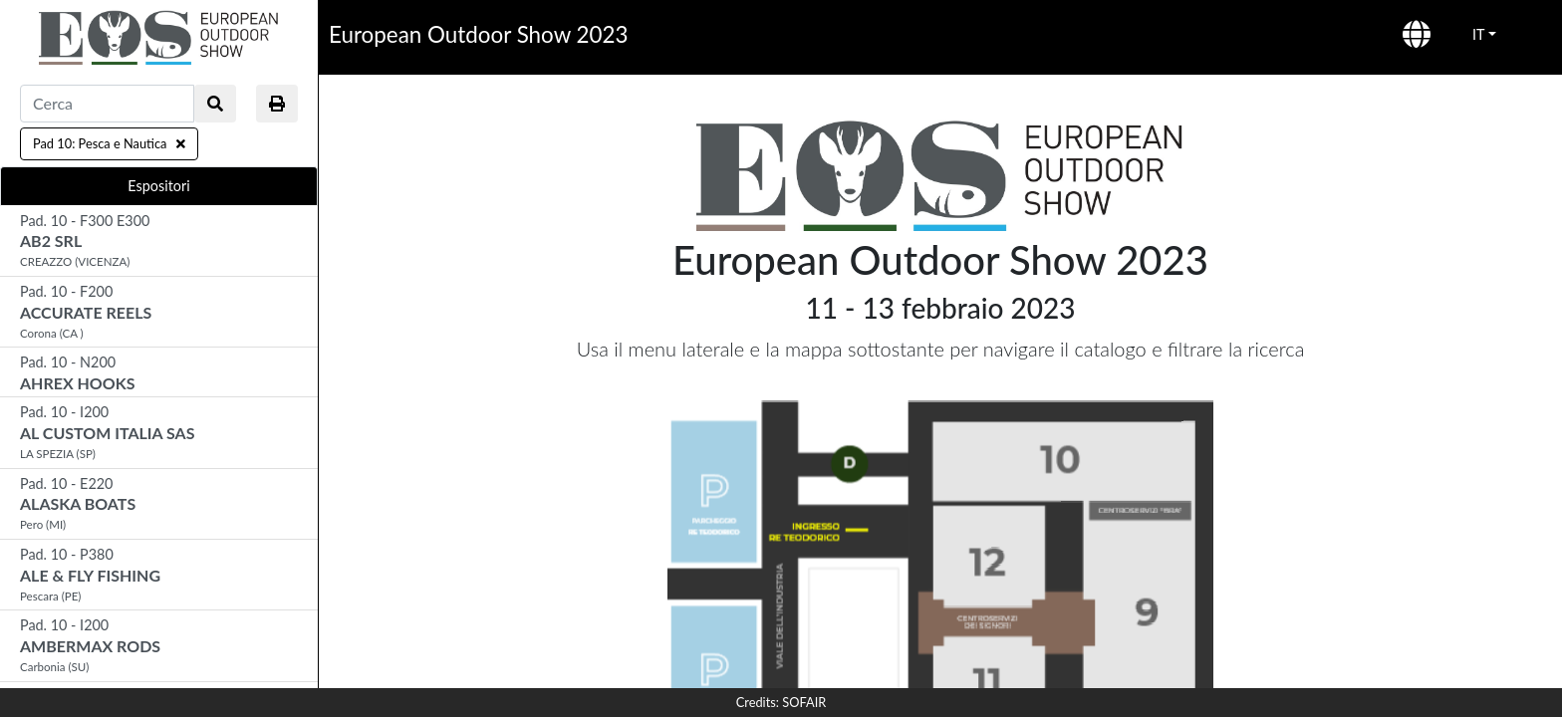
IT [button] (1478, 34)
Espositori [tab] (158, 185)
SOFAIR (804, 702)
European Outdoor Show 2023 (478, 34)
